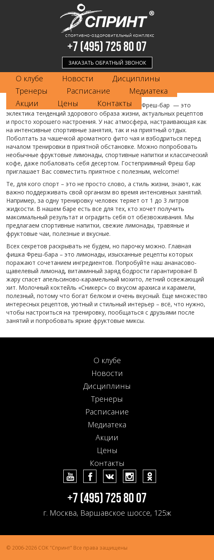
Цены (68, 103)
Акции (27, 103)
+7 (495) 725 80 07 (107, 47)
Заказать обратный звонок (107, 62)
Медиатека (148, 91)
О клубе (29, 78)
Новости (78, 78)
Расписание (88, 91)
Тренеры (32, 91)
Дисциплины (136, 78)
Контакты (114, 103)
